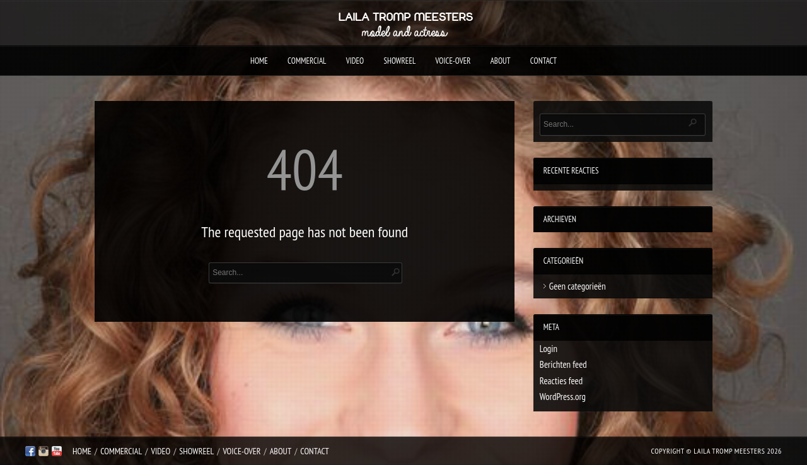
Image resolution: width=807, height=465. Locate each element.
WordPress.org (563, 397)
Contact (543, 61)
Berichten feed (563, 364)
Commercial (306, 61)
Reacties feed (561, 381)
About (501, 61)
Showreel (399, 61)
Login (548, 349)
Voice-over (453, 61)
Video (355, 61)
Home (259, 61)
